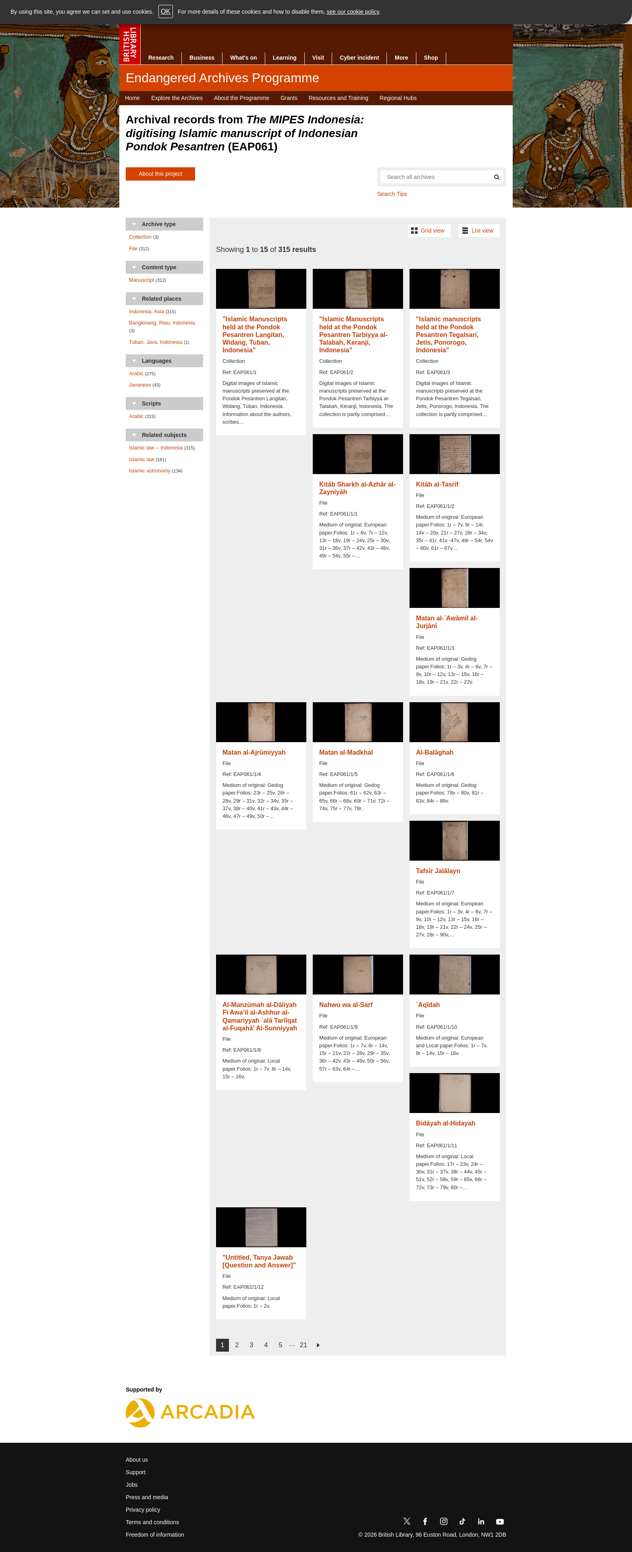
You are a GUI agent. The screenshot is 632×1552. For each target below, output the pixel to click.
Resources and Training (338, 98)
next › (318, 1345)
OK (165, 11)
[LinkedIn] (481, 1523)
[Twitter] (407, 1523)
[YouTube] (499, 1523)
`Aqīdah (428, 1004)
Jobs (132, 1484)
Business (201, 57)
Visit (318, 57)
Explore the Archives (177, 98)
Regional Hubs (398, 98)
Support (136, 1472)
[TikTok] (462, 1523)
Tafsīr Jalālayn (438, 871)
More (401, 57)
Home (132, 98)
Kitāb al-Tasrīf (437, 484)
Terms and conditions (152, 1522)
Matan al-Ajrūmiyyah (253, 752)
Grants (289, 98)
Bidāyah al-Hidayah (446, 1123)
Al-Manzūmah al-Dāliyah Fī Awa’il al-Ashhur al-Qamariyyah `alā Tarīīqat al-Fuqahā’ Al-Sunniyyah (259, 1016)
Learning (285, 57)
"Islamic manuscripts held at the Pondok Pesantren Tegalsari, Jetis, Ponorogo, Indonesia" (448, 335)
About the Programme (241, 98)
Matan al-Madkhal (346, 752)
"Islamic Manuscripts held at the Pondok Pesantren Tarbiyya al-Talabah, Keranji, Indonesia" (353, 335)
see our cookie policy (353, 11)
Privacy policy (143, 1509)
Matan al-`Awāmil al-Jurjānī (447, 622)
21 (303, 1345)
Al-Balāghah (434, 752)
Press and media (147, 1497)
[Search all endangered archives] (432, 177)
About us (137, 1459)
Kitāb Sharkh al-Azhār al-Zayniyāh (357, 488)
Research (161, 57)
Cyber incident (359, 57)
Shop (431, 57)
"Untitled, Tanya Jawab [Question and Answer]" (259, 1261)
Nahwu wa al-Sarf (345, 1004)
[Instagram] (444, 1523)
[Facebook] (425, 1523)
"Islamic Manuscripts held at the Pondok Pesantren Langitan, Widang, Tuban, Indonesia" (254, 335)
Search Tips (392, 194)
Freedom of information (155, 1534)
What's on (243, 57)
